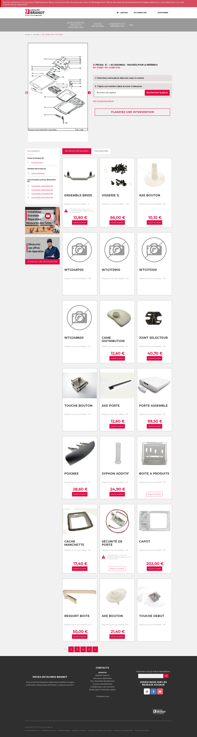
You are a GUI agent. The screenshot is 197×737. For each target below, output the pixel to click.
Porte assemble (153, 405)
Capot (144, 541)
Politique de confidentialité (123, 730)
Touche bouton (78, 405)
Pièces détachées (97, 25)
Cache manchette (74, 543)
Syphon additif (115, 473)
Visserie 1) (110, 195)
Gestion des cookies (142, 730)
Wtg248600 (74, 337)
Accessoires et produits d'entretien (76, 25)
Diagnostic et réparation (117, 25)
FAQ (131, 25)
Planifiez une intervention (132, 112)
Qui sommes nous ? (32, 730)
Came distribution (113, 339)
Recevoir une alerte (154, 494)
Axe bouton (149, 195)
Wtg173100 (148, 269)
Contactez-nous (102, 696)
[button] (26, 92)
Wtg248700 (74, 269)
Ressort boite (77, 616)
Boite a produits (154, 473)
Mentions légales (64, 730)
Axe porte (111, 405)
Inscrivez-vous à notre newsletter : (153, 671)
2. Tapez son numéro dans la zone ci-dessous (118, 86)
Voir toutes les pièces (103, 101)
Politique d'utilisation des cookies (100, 730)
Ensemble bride (78, 195)
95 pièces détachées (77, 151)
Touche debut (151, 616)
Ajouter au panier (79, 222)
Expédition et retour (79, 730)
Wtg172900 (111, 269)
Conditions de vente (49, 730)
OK (166, 676)
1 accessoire (101, 151)
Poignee (71, 473)
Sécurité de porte (112, 543)
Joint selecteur (153, 337)
